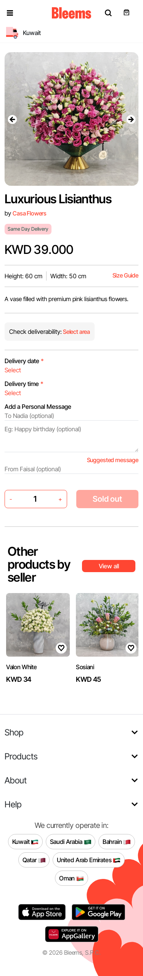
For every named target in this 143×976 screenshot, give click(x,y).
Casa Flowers (30, 213)
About (16, 780)
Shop (14, 732)
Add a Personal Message (38, 406)
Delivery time (24, 384)
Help (13, 804)
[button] (10, 13)
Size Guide (125, 275)
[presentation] (12, 119)
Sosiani (85, 667)
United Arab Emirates (89, 860)
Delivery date (24, 361)
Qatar (34, 860)
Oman (71, 878)
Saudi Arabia (71, 841)
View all (109, 566)
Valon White (21, 667)
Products (21, 756)
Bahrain (117, 841)
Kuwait (25, 841)
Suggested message (112, 460)
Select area (76, 331)
